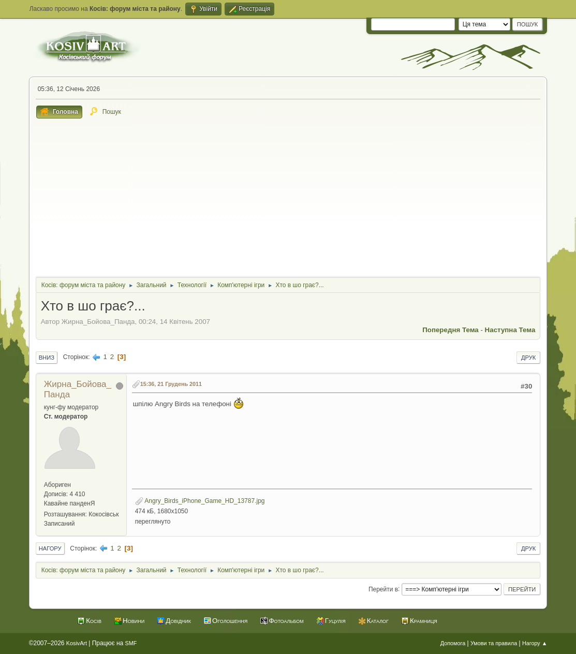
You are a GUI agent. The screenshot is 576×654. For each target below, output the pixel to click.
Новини (133, 621)
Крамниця (423, 621)
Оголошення (229, 621)
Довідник (178, 621)
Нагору (50, 548)
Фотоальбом (286, 621)
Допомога (452, 643)
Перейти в (383, 588)
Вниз (46, 357)
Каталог (378, 621)
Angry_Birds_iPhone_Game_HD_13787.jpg (200, 500)
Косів (93, 621)
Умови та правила (493, 643)
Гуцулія (335, 621)
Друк (528, 357)
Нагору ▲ (534, 643)
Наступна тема (510, 330)
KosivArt (76, 643)
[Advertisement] (288, 196)
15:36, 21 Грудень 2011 (171, 384)
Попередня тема (450, 330)
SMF (131, 643)
